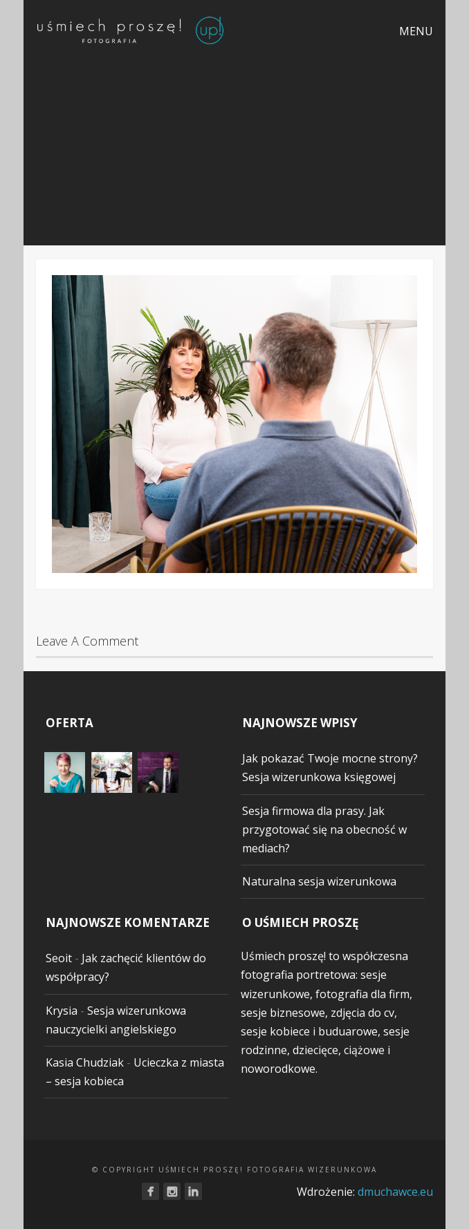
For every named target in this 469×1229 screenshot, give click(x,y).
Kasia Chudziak (85, 1062)
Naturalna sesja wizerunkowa (319, 881)
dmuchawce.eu (395, 1191)
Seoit (59, 958)
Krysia (61, 1010)
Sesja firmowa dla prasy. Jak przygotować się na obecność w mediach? (324, 829)
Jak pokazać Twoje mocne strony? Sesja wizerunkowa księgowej (330, 768)
